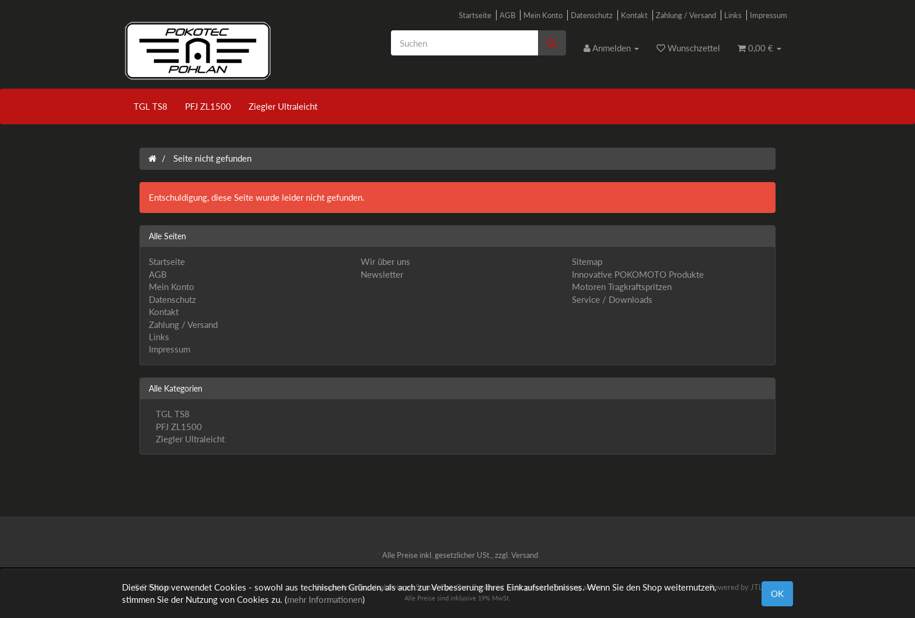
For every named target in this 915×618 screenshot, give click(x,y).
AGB (507, 15)
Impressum (768, 15)
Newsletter (382, 274)
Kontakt (634, 15)
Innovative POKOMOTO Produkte (638, 274)
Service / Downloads (612, 299)
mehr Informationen (324, 599)
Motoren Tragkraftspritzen (622, 286)
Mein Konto (543, 15)
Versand (524, 555)
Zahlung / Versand (686, 15)
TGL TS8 (150, 106)
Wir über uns (385, 261)
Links (733, 15)
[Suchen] (464, 42)
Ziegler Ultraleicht (283, 106)
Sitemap (587, 261)
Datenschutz (592, 15)
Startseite (475, 15)
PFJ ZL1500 (208, 106)
